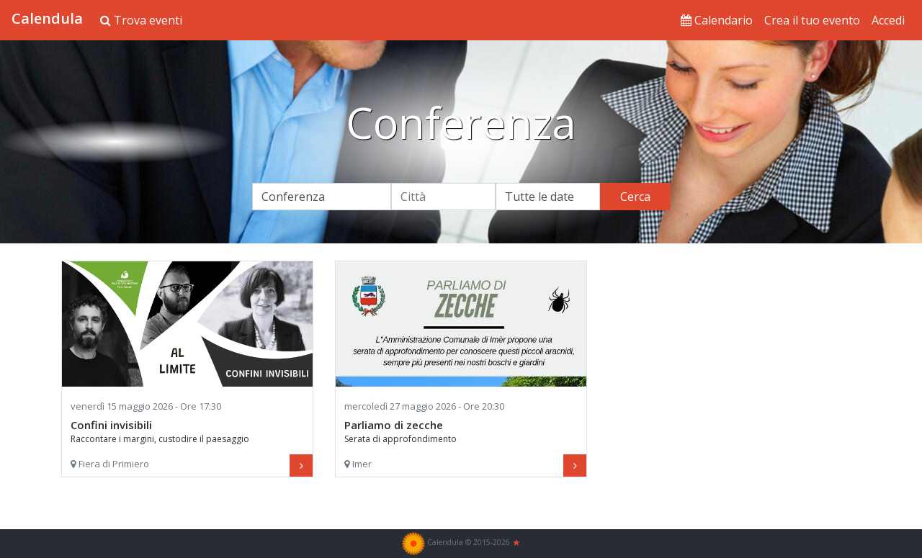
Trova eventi (141, 20)
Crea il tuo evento (812, 20)
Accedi (888, 20)
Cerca (635, 196)
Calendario (717, 20)
